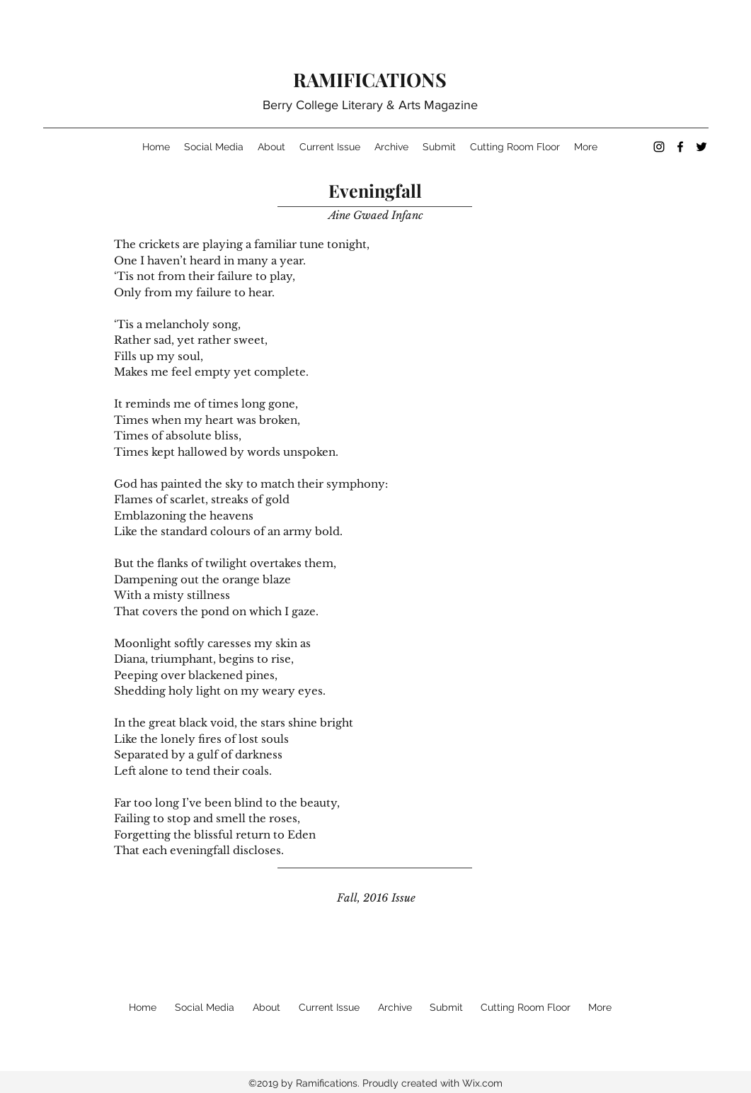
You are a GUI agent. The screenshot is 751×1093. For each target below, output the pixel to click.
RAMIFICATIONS (370, 79)
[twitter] (701, 147)
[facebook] (680, 147)
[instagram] (659, 147)
